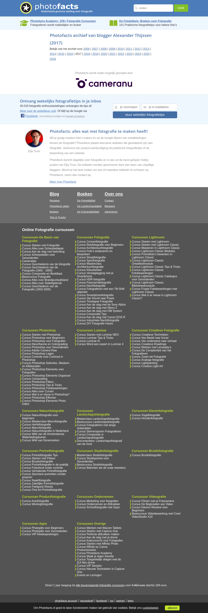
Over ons (114, 194)
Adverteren (111, 211)
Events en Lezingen (89, 575)
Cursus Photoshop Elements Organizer (46, 375)
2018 (87, 53)
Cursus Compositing (34, 378)
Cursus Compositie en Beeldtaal (42, 273)
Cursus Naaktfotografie (36, 480)
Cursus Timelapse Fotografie (95, 301)
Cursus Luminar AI (88, 340)
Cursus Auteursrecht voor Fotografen (100, 540)
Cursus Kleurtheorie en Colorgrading (45, 344)
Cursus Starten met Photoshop (41, 334)
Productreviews (86, 549)
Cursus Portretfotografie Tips (40, 455)
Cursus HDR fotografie (91, 279)
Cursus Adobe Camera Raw (39, 350)
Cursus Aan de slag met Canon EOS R (101, 317)
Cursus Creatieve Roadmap (149, 344)
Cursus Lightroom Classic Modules (153, 251)
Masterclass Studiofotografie (94, 455)
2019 (95, 53)
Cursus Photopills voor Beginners (43, 527)
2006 (86, 48)
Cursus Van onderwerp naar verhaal (154, 340)
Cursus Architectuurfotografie (95, 247)
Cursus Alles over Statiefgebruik (42, 283)
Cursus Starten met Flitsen (38, 458)
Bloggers (110, 206)
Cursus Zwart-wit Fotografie (149, 356)
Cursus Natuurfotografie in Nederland (45, 430)
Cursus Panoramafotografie (94, 282)
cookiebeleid (150, 607)
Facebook (29, 116)
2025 (147, 53)
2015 (61, 53)
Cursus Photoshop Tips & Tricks (42, 385)
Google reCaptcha (75, 116)
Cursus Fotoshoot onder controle (42, 467)
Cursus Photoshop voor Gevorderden (45, 347)
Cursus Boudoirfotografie (37, 461)
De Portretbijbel (86, 200)
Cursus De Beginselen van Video (152, 504)
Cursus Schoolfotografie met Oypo (98, 507)
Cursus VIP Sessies (89, 565)
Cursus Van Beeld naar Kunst (150, 337)
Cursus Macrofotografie (36, 427)
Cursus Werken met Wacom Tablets (99, 527)
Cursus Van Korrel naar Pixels (95, 298)
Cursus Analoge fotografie (148, 359)
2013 (146, 48)
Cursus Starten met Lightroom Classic (155, 244)
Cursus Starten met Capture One (97, 531)
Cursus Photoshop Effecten (39, 397)
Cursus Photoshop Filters (38, 381)
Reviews (55, 200)
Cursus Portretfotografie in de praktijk (45, 464)
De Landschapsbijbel (89, 206)
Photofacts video (59, 206)
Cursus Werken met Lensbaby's (151, 347)
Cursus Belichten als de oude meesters (101, 467)
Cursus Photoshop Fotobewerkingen (44, 388)
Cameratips (29, 261)
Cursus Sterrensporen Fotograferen (99, 431)
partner (120, 600)
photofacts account (66, 600)
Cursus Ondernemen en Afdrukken (98, 504)
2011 (129, 48)
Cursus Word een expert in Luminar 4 (100, 344)
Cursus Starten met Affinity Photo (97, 543)
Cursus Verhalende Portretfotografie (44, 470)
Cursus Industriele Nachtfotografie (98, 320)
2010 (120, 48)
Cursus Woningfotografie (37, 504)
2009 (112, 48)
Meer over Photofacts (63, 181)
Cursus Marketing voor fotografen (97, 500)
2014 (53, 53)
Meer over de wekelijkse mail (38, 110)
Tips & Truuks (58, 217)
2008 (103, 48)
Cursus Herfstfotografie (36, 424)
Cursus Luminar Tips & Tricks (95, 337)
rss (111, 600)
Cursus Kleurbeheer (89, 269)
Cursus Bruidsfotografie (146, 455)
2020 (104, 53)
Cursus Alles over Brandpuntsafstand (45, 279)
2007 (95, 48)
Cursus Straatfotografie (91, 257)
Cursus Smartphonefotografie (95, 295)
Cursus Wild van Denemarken (40, 440)
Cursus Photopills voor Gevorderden (44, 531)
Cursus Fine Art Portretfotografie (42, 489)
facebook (101, 600)
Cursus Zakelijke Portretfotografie (43, 483)
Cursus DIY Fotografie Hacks (95, 323)
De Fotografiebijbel (88, 211)
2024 (138, 53)
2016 (70, 53)
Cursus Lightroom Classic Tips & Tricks (156, 266)
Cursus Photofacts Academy (94, 553)
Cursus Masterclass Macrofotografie (44, 421)
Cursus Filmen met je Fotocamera (153, 500)
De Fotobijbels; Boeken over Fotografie (145, 21)
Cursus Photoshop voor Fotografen (44, 340)
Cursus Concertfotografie (92, 241)
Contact (109, 200)
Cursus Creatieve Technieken (150, 334)
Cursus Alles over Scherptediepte (43, 248)
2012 (137, 48)
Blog (54, 194)
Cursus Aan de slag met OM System (99, 310)
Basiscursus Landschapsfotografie (98, 421)
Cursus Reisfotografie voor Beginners (100, 244)
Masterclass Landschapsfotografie (98, 418)
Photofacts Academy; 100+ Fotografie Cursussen (63, 21)
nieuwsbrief (86, 600)
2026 (53, 59)
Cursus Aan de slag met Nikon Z (97, 307)
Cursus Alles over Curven (38, 391)
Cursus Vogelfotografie (146, 415)
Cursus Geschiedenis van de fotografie (46, 264)
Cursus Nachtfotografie (91, 285)
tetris (131, 600)
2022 (121, 53)
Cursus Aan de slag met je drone (97, 537)
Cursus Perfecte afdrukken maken (98, 534)
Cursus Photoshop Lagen (38, 353)
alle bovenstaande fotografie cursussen (100, 585)
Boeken (54, 211)
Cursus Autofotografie (35, 500)
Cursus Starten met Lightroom (150, 241)
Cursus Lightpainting (144, 363)
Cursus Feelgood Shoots (37, 486)
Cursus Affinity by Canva (92, 546)
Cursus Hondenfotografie (147, 418)
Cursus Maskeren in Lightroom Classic (156, 247)
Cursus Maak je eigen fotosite (95, 556)
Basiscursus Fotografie (36, 276)
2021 (112, 53)
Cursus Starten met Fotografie (41, 245)
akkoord (172, 608)
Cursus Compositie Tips (92, 314)
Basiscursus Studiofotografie (94, 464)
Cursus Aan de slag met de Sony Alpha (101, 304)
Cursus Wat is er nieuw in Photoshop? (46, 394)
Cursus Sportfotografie (91, 260)
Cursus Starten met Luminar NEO (98, 334)
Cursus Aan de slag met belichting (43, 251)
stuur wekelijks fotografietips (145, 114)
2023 (129, 53)
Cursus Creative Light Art (147, 366)
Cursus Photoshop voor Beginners (43, 337)
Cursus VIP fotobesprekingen (40, 534)
